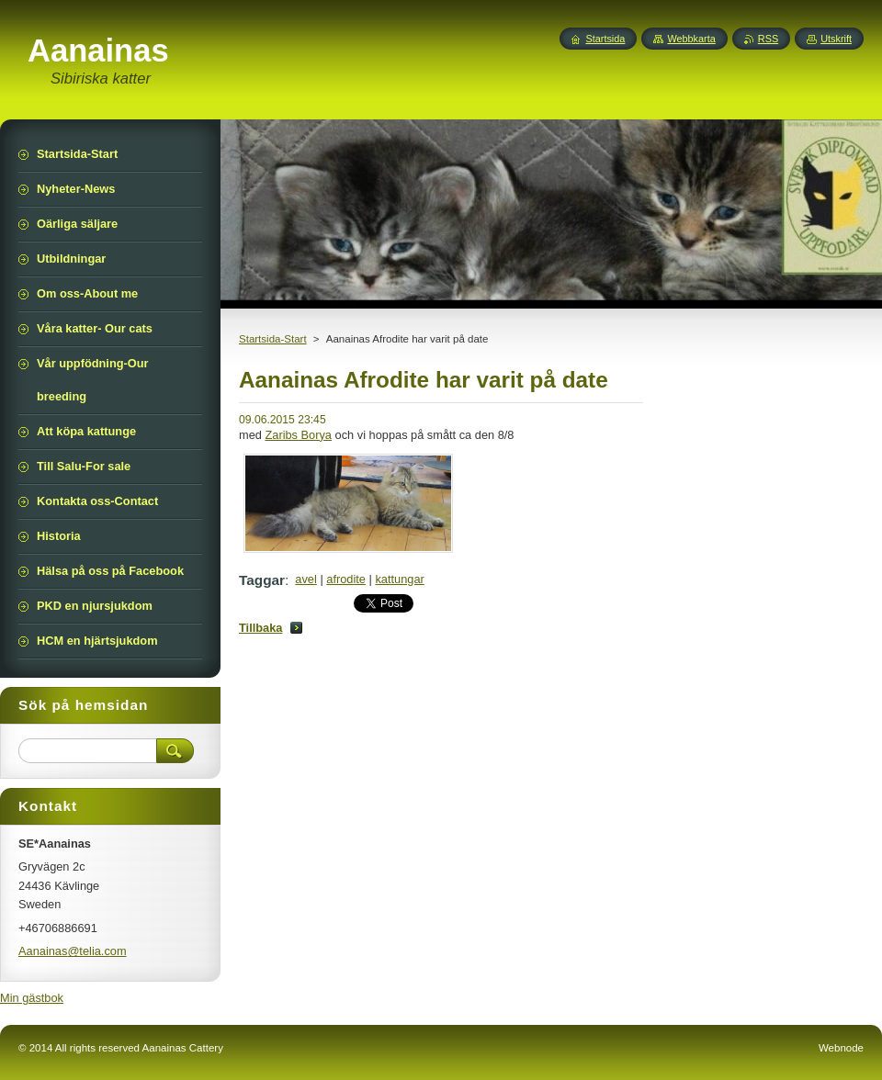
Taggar (262, 580)
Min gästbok (31, 998)
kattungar (399, 579)
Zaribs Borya (298, 435)
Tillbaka (260, 628)
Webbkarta (691, 38)
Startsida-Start (273, 338)
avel (305, 579)
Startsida (605, 38)
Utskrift (836, 38)
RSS (768, 38)
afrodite (346, 579)
